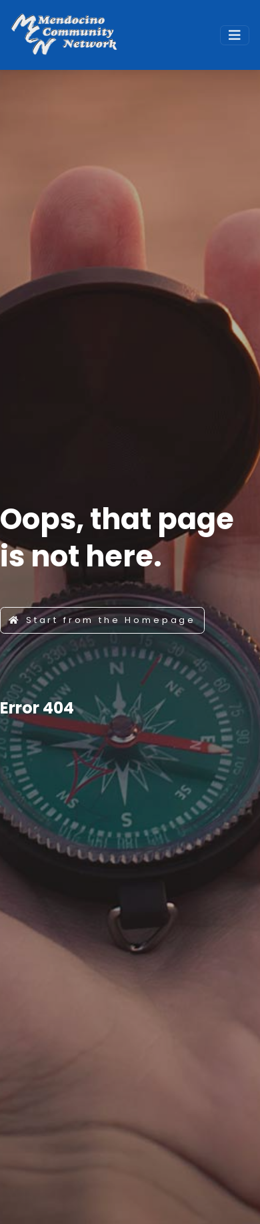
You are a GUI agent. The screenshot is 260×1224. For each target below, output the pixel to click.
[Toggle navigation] (234, 35)
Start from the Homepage (102, 620)
